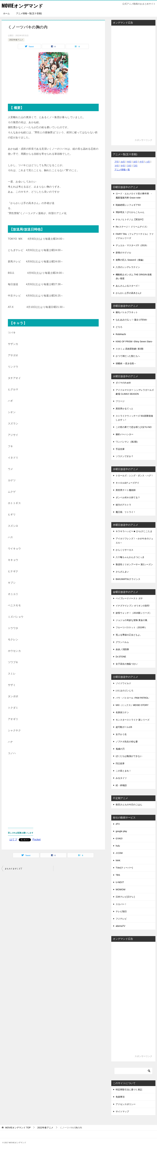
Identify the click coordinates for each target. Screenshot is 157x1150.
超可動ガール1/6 (124, 727)
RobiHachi (121, 334)
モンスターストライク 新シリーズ (132, 720)
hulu (118, 846)
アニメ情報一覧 (122, 169)
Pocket (36, 839)
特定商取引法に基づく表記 (129, 1089)
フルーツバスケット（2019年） (131, 627)
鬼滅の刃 (120, 749)
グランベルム (122, 642)
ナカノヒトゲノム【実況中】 (130, 219)
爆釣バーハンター (124, 434)
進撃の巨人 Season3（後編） (130, 260)
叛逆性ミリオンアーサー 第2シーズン (134, 564)
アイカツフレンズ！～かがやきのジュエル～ (134, 540)
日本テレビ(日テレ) (125, 896)
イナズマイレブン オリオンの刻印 (132, 605)
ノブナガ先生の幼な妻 (127, 741)
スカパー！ (121, 904)
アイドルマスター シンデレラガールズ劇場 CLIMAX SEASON (135, 392)
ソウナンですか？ (124, 456)
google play (121, 831)
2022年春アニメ (16, 40)
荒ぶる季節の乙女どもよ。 (129, 635)
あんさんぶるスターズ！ (128, 286)
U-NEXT (120, 882)
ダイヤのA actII (123, 382)
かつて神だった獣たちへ (128, 356)
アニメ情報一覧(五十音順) (29, 13)
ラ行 (129, 165)
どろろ (119, 327)
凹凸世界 (120, 763)
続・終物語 (121, 785)
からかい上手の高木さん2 (128, 293)
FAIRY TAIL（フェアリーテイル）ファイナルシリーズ (135, 236)
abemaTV (120, 926)
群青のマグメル (123, 252)
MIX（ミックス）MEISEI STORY (132, 705)
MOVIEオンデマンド (22, 5)
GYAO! (119, 838)
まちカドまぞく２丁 (13, 869)
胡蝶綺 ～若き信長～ (126, 363)
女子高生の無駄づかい (127, 664)
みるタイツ (121, 778)
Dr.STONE (121, 656)
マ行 (116, 165)
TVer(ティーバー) (124, 867)
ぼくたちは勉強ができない (129, 756)
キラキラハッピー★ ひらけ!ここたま (134, 531)
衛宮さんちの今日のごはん (129, 804)
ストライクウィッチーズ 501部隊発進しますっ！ (134, 418)
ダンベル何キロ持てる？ (128, 497)
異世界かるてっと (124, 408)
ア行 (116, 161)
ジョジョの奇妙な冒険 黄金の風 (131, 620)
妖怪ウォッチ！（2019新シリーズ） (133, 613)
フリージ (120, 401)
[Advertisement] (53, 789)
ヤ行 (123, 165)
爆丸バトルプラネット (127, 312)
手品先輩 (120, 449)
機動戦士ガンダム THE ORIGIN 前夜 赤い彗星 (134, 276)
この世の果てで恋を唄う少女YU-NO (133, 427)
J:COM (119, 853)
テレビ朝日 (121, 911)
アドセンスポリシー (126, 1104)
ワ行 (135, 165)
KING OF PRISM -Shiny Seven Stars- (134, 341)
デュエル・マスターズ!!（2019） (132, 245)
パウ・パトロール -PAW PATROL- (132, 698)
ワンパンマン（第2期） (127, 441)
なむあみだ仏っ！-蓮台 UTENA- (131, 319)
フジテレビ (121, 918)
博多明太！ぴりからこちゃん (130, 212)
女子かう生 (121, 734)
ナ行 (141, 161)
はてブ (13, 839)
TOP (18, 1127)
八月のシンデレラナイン (128, 267)
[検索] (133, 1071)
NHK (118, 860)
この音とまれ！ (123, 771)
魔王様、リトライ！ (126, 512)
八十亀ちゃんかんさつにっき (130, 557)
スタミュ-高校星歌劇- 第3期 (129, 348)
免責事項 (120, 1097)
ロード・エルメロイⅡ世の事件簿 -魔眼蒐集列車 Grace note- (134, 195)
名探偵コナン (122, 712)
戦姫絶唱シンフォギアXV (128, 205)
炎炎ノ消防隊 (122, 649)
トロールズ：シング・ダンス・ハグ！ (134, 475)
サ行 (129, 161)
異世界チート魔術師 (126, 490)
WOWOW (120, 889)
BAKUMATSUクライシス (128, 579)
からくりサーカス (124, 550)
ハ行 (147, 161)
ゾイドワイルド (123, 683)
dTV (118, 824)
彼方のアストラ (123, 504)
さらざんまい (122, 571)
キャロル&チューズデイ (127, 483)
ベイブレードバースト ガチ (129, 598)
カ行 (123, 161)
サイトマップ (122, 1111)
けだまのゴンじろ (124, 690)
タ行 (135, 161)
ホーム (6, 13)
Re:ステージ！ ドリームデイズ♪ (131, 226)
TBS (118, 875)
